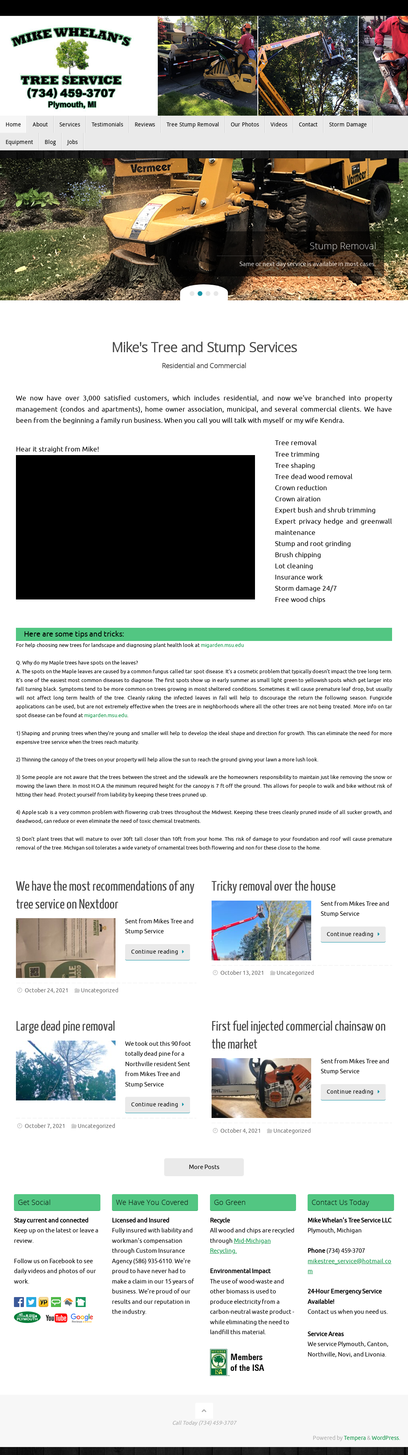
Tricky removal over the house (273, 886)
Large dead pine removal (65, 1026)
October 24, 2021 (47, 990)
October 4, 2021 (240, 1131)
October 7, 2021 (45, 1126)
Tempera (355, 1438)
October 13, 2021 (242, 973)
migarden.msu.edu (222, 645)
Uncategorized (99, 990)
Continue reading (159, 951)
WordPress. (386, 1438)
